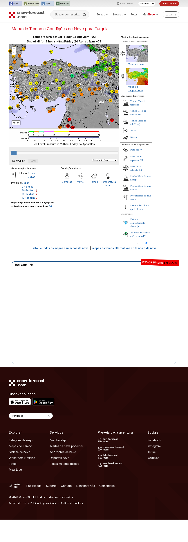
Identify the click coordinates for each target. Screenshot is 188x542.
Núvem (133, 137)
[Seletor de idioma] (146, 4)
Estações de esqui (21, 440)
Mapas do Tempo (20, 446)
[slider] (14, 153)
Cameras (67, 181)
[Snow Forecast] (26, 14)
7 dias (31, 176)
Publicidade (33, 486)
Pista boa (134, 149)
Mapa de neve (136, 63)
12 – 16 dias (28, 197)
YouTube (153, 458)
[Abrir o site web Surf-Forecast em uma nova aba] (15, 3)
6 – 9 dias (27, 190)
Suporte (51, 486)
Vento (80, 181)
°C (141, 243)
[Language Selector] (31, 416)
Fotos (134, 14)
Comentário (107, 486)
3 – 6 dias (27, 186)
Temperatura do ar (108, 183)
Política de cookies (72, 503)
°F (149, 243)
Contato (66, 486)
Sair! (51, 206)
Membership (58, 440)
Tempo (102, 14)
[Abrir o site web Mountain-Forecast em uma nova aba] (31, 3)
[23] (140, 170)
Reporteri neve (59, 458)
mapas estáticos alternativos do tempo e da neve (124, 248)
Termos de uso (17, 503)
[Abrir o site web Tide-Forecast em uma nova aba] (47, 3)
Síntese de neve (19, 452)
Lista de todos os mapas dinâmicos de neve (60, 248)
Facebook (154, 440)
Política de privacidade (43, 503)
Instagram (154, 446)
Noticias (119, 14)
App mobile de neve (63, 452)
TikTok (151, 452)
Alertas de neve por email (66, 446)
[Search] (85, 14)
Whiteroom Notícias (22, 458)
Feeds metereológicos (64, 464)
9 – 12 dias (28, 194)
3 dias (31, 173)
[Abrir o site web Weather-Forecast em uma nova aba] (63, 3)
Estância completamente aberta (137, 223)
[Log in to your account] (171, 14)
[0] (141, 149)
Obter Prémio (169, 3)
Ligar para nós (85, 486)
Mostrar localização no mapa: (135, 37)
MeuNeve (15, 469)
